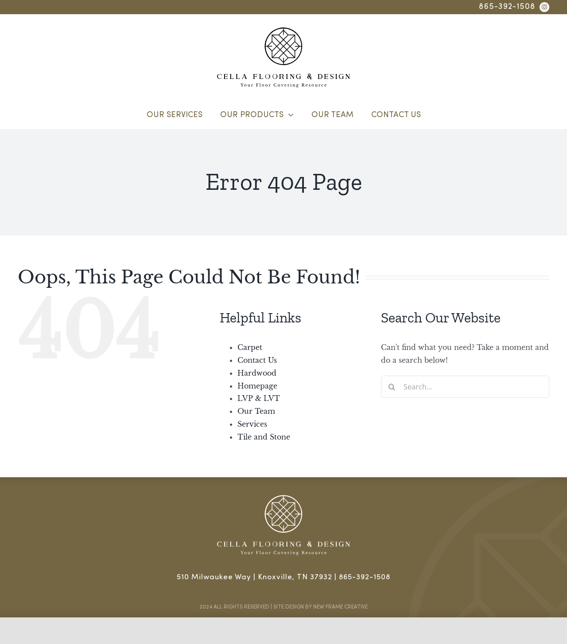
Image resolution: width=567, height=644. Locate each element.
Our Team (256, 411)
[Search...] (465, 387)
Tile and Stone (263, 436)
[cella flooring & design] (283, 31)
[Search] (392, 387)
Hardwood (256, 373)
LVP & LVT (258, 398)
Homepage (257, 385)
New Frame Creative (340, 607)
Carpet (249, 347)
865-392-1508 (507, 7)
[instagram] (544, 7)
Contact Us (257, 360)
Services (252, 424)
